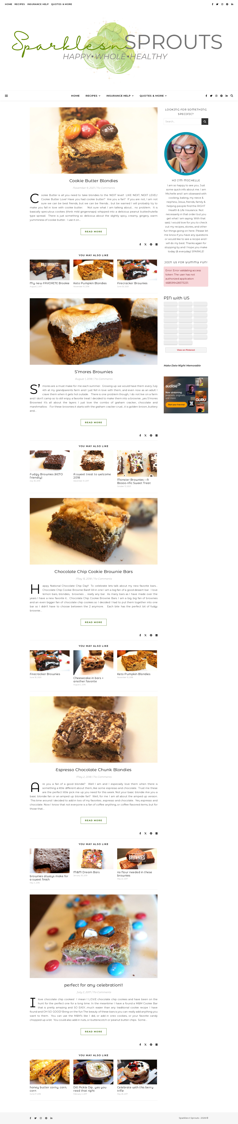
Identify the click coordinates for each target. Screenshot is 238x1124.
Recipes (20, 4)
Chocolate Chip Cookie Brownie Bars (94, 571)
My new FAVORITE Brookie (50, 283)
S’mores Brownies (94, 371)
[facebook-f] (213, 4)
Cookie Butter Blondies (93, 180)
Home (8, 4)
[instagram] (222, 4)
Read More (93, 231)
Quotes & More (61, 4)
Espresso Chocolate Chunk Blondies (94, 769)
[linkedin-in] (232, 4)
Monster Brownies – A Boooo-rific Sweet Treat (134, 481)
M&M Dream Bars (86, 872)
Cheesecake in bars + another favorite (88, 680)
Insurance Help (38, 4)
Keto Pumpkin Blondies (90, 283)
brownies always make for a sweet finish (49, 878)
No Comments (106, 187)
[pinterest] (227, 4)
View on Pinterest (186, 350)
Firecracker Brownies (132, 283)
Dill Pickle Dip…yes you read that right (90, 1089)
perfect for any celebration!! (93, 984)
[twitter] (217, 4)
